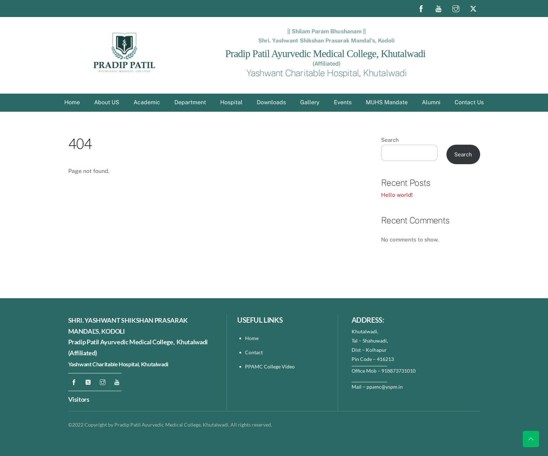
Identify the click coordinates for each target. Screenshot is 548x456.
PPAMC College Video (270, 366)
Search (390, 140)
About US (106, 102)
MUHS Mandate (387, 102)
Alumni (431, 102)
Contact (254, 352)
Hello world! (397, 195)
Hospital (231, 102)
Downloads (271, 102)
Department (190, 102)
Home (72, 102)
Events (343, 102)
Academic (147, 102)
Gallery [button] (310, 102)
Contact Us (469, 102)
